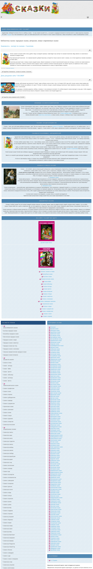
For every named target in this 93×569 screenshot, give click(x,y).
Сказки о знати (48, 313)
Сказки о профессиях (47, 311)
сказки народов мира (66, 113)
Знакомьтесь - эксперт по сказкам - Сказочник (17, 46)
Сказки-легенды (47, 286)
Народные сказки (54, 177)
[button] (90, 50)
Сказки (9, 34)
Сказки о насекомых (47, 299)
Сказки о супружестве (47, 308)
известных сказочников (45, 115)
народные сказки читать (46, 269)
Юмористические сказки (47, 279)
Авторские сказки (47, 185)
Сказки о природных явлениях (47, 301)
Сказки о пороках (47, 316)
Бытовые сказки (47, 276)
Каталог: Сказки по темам (46, 271)
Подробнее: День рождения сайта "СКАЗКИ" (13, 97)
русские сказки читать (46, 242)
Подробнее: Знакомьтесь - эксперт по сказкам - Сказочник (16, 71)
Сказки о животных (47, 296)
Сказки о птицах (47, 294)
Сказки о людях (47, 306)
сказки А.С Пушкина (58, 126)
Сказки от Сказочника (72, 148)
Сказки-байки (47, 281)
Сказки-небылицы (47, 284)
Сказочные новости (10, 68)
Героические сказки (48, 303)
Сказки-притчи (47, 289)
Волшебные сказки (47, 274)
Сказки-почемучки (47, 291)
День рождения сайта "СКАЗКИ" (12, 76)
